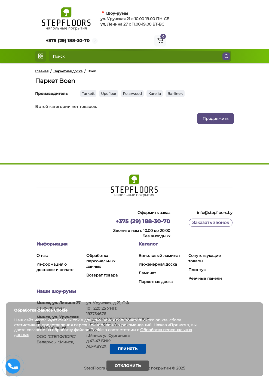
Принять (128, 348)
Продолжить (215, 118)
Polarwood (132, 93)
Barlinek (175, 93)
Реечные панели (205, 278)
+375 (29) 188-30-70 (68, 40)
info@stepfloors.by (215, 212)
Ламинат (147, 273)
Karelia (154, 93)
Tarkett (88, 93)
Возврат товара (102, 275)
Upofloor (108, 93)
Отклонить (128, 365)
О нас (42, 255)
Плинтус (197, 269)
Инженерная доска (158, 264)
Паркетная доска (156, 281)
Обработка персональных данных (100, 261)
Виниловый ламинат (159, 255)
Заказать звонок (210, 222)
